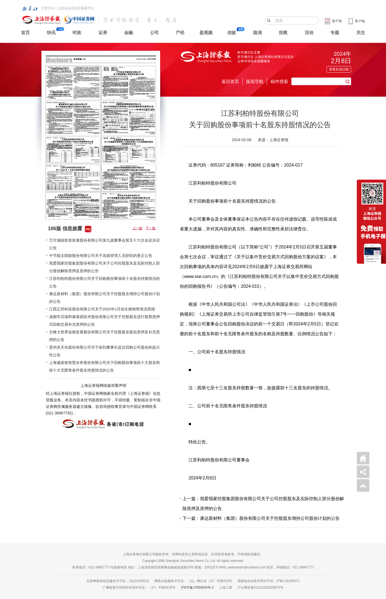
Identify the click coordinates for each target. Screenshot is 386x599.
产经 (180, 32)
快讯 (51, 32)
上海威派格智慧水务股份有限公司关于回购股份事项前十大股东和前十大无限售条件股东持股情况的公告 (104, 366)
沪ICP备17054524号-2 (197, 587)
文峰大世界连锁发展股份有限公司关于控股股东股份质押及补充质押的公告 (104, 336)
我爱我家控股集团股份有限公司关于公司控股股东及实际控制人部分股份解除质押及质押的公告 (104, 267)
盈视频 (206, 32)
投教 (283, 32)
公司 (154, 32)
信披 (231, 32)
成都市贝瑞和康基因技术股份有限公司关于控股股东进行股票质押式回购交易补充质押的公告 (104, 321)
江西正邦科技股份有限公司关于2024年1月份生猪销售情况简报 (102, 309)
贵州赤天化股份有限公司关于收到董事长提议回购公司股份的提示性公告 (104, 351)
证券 (102, 32)
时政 (77, 32)
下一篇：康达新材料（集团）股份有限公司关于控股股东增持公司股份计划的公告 (261, 518)
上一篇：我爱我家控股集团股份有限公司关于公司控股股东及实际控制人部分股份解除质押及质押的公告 (263, 503)
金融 (128, 32)
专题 (334, 32)
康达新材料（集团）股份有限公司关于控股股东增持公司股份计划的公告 (104, 298)
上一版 (137, 228)
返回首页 (230, 81)
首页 (25, 32)
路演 (257, 32)
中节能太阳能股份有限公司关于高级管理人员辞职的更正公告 (100, 255)
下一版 (150, 228)
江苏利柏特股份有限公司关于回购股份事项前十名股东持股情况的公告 (104, 282)
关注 (360, 32)
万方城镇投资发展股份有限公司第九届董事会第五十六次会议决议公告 (104, 244)
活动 (309, 32)
